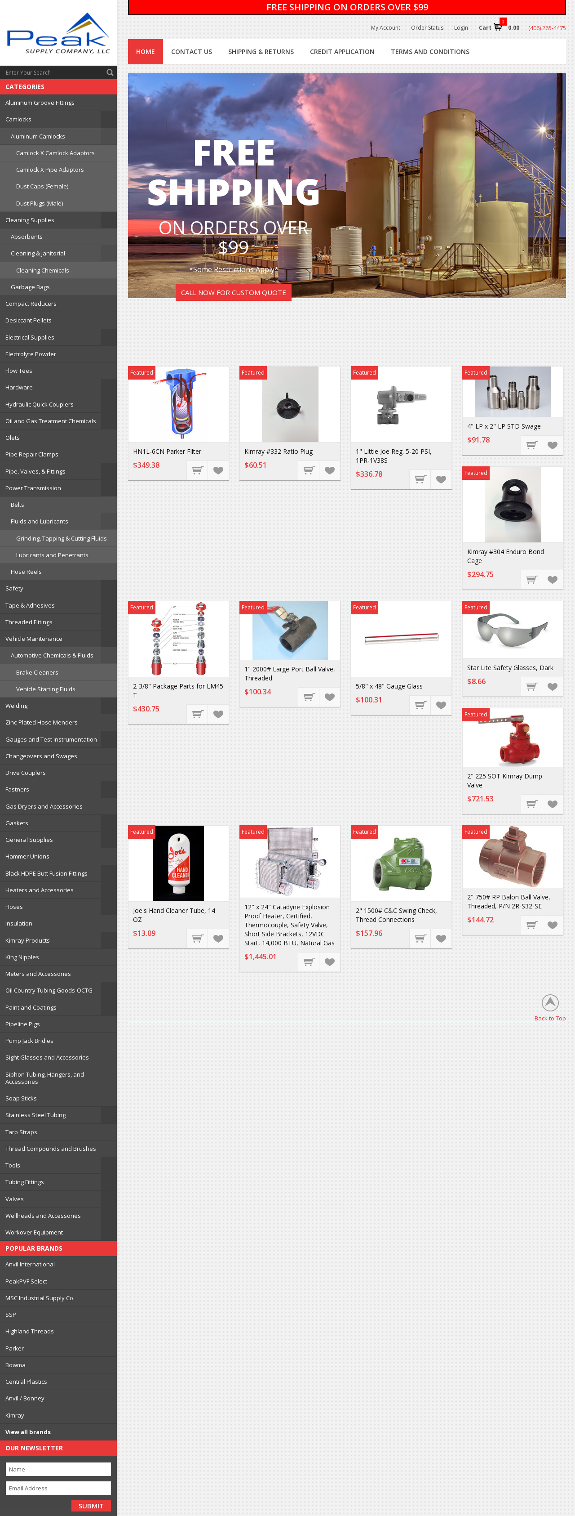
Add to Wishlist (218, 470)
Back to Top (550, 1018)
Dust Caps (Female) (42, 186)
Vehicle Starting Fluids (45, 689)
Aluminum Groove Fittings (40, 102)
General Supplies (29, 840)
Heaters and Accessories (39, 890)
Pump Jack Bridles (29, 1041)
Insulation (18, 923)
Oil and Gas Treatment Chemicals (50, 421)
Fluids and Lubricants (39, 521)
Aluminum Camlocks (38, 136)
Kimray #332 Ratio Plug (278, 451)
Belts (17, 505)
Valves (14, 1199)
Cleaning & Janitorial (38, 253)
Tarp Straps (21, 1132)
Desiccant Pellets (28, 320)
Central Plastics (26, 1381)
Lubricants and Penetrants (52, 555)
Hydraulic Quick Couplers (39, 404)
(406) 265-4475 (547, 28)
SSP (10, 1314)
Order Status (427, 27)
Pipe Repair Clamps (31, 454)
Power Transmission (33, 488)
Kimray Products (27, 940)
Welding (16, 706)
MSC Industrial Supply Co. (40, 1298)
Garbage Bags (30, 287)
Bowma (15, 1365)
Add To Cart (198, 470)
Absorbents (27, 237)
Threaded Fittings (29, 622)
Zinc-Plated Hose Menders (41, 722)
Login (461, 27)
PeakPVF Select (26, 1281)
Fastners (17, 789)
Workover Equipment (34, 1232)
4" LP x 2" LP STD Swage (504, 426)
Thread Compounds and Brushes (50, 1149)
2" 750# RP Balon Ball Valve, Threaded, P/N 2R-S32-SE (508, 901)
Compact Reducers (31, 304)
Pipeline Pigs (22, 1024)
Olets (12, 438)
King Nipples (22, 957)
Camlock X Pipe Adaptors (50, 169)
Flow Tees (18, 371)
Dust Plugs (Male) (39, 203)
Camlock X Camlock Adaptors (55, 153)
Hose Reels (26, 572)
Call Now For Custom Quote (233, 292)
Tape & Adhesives (30, 605)
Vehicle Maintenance (33, 639)
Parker (14, 1348)
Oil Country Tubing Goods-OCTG (49, 990)
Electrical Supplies (29, 337)
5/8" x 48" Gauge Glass (389, 686)
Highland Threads (29, 1331)
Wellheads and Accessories (43, 1216)
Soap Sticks (21, 1098)
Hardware (19, 387)
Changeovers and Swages (41, 756)
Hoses (14, 907)
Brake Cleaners (37, 672)
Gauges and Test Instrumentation (51, 739)
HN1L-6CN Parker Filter (167, 451)
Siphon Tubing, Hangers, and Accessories (44, 1078)
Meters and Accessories (38, 974)
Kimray (14, 1415)
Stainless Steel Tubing (35, 1115)
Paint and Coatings (31, 1007)
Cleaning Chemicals (42, 270)
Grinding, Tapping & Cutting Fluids (61, 538)
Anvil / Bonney (24, 1398)
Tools (12, 1165)
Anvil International (30, 1264)
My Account (385, 27)
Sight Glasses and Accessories (47, 1057)
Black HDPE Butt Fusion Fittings (46, 873)
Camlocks (18, 119)
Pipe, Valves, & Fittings (35, 471)
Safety (14, 588)
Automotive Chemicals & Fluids (52, 655)
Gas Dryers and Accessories (44, 806)
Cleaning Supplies (29, 220)
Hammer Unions (27, 856)
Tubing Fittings (24, 1182)
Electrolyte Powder (30, 354)
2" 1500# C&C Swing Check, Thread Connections (396, 915)
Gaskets (16, 823)
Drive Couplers (25, 773)
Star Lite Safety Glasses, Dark (510, 667)
